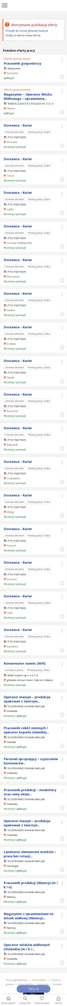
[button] (62, 76)
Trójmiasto (13, 478)
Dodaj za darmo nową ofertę (22, 35)
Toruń (10, 175)
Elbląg (10, 512)
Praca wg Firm (25, 984)
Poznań (11, 545)
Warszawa (13, 276)
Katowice (12, 646)
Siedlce (11, 310)
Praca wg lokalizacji (17, 980)
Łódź (9, 613)
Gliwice (11, 108)
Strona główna (8, 1001)
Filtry (33, 989)
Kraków (11, 343)
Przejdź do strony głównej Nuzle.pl (26, 30)
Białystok (12, 444)
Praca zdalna (39, 980)
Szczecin (12, 579)
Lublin (10, 209)
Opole (10, 377)
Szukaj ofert (25, 1001)
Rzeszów (12, 73)
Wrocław (12, 142)
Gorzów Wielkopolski (19, 243)
